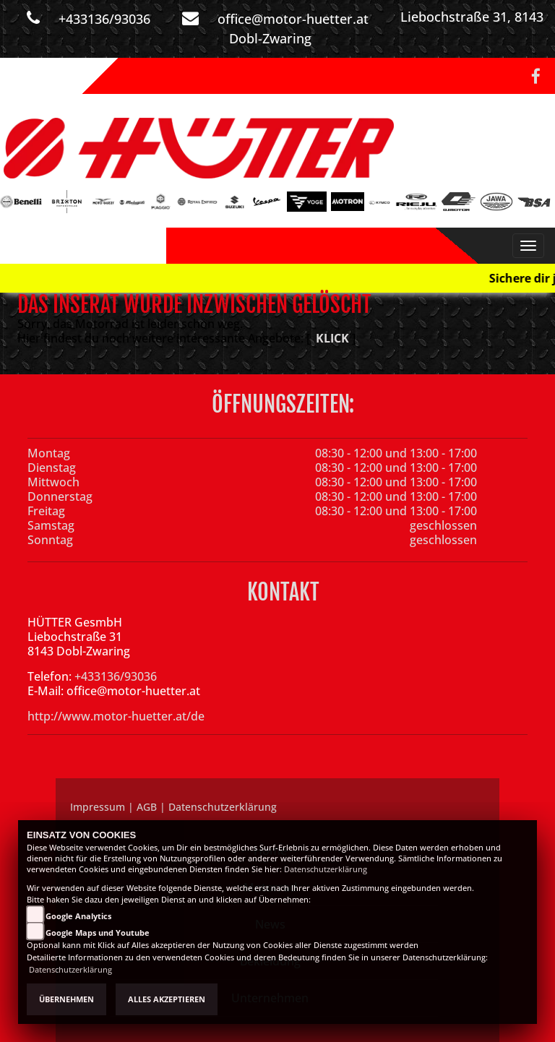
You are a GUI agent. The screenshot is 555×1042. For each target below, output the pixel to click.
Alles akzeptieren (166, 999)
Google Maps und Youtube (98, 933)
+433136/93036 (104, 18)
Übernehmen (66, 999)
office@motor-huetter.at (293, 18)
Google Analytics (78, 916)
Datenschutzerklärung (325, 869)
